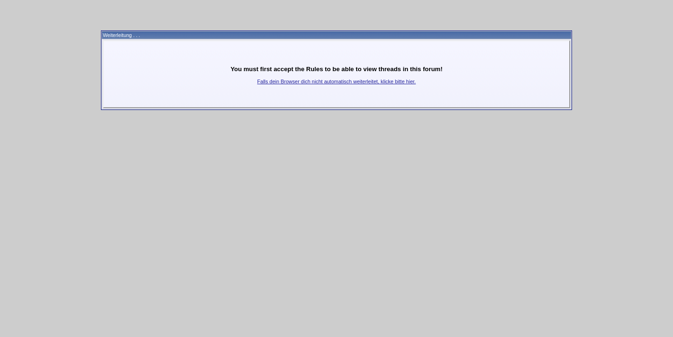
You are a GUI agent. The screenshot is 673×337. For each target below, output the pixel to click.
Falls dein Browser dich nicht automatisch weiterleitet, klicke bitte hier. (336, 81)
